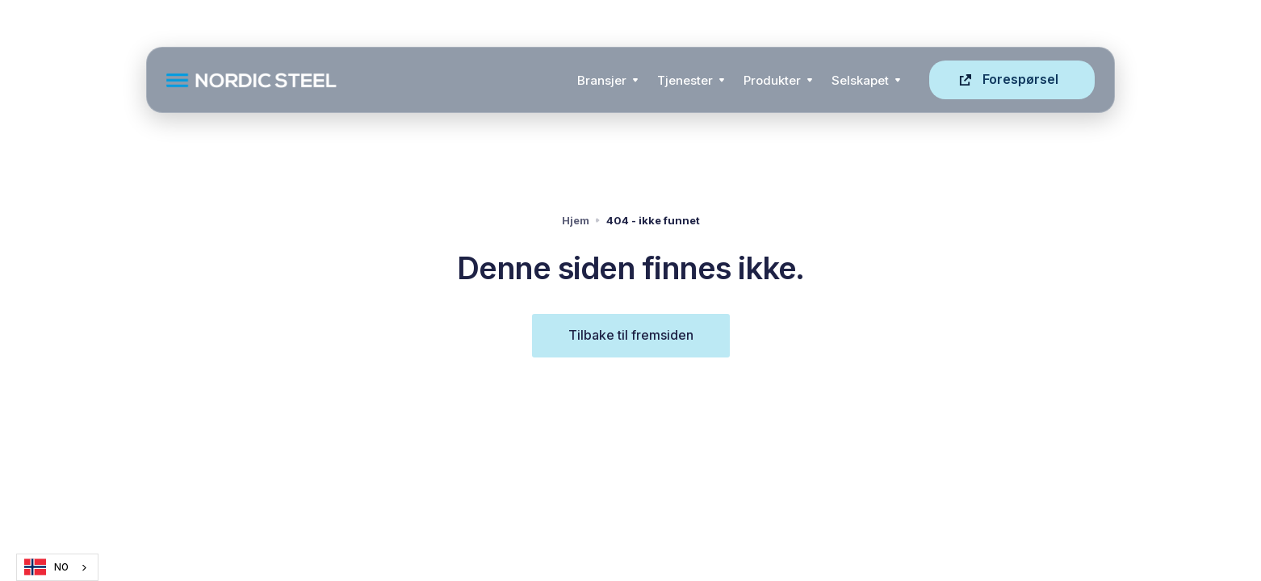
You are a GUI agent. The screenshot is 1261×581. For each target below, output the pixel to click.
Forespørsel (1020, 79)
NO (46, 567)
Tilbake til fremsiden (630, 335)
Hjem (575, 220)
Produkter (772, 80)
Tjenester (685, 80)
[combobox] (57, 567)
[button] (607, 80)
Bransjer (601, 80)
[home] (367, 80)
